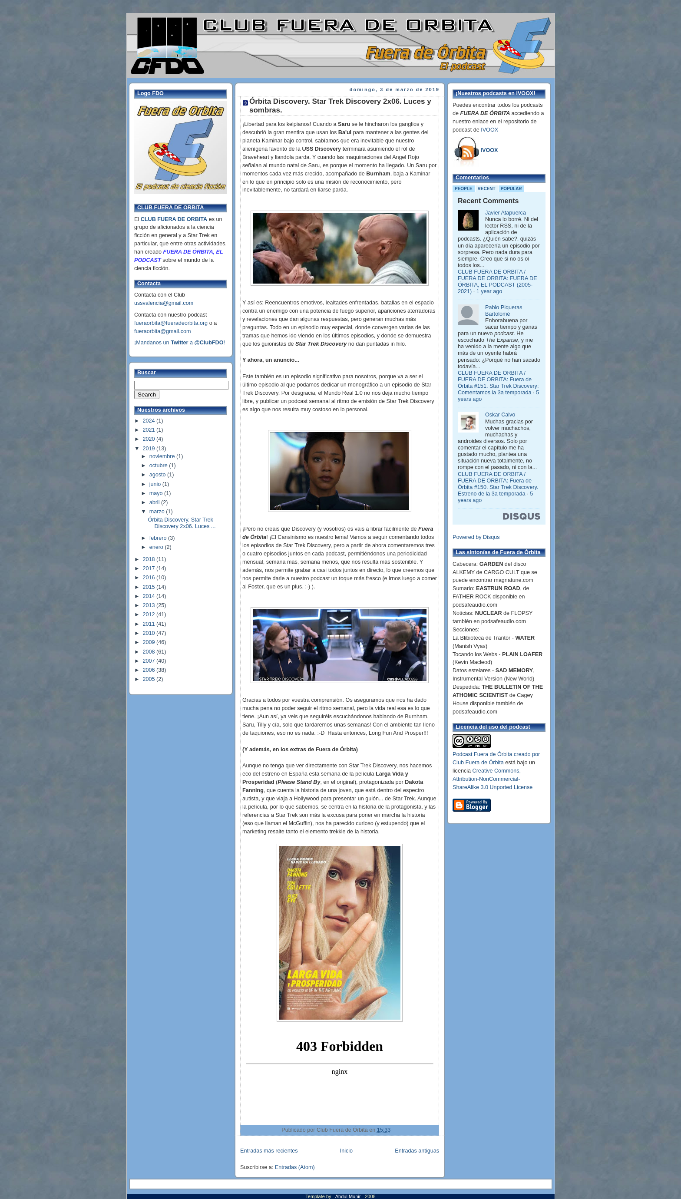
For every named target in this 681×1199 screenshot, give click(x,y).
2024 (150, 421)
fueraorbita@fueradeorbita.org (171, 323)
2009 (150, 642)
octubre (159, 465)
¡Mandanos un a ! (179, 343)
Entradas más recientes (269, 1151)
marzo (157, 512)
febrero (158, 538)
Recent (487, 188)
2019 (150, 449)
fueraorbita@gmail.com (162, 331)
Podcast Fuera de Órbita (482, 754)
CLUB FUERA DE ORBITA (174, 219)
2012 (150, 614)
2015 (150, 587)
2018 (150, 559)
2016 (150, 578)
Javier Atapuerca (505, 213)
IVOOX (489, 130)
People (464, 188)
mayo (156, 493)
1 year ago (489, 291)
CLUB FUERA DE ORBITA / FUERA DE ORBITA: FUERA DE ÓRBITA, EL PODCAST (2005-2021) (497, 281)
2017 (150, 568)
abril (155, 502)
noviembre (162, 456)
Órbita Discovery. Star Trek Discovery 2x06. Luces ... (182, 523)
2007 (150, 661)
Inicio (346, 1151)
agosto (158, 475)
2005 (150, 679)
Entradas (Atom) (295, 1167)
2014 (150, 596)
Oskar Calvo (500, 415)
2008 (150, 652)
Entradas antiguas (417, 1151)
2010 (150, 633)
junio (155, 484)
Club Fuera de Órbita (478, 763)
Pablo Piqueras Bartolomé (503, 310)
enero (157, 547)
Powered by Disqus (476, 537)
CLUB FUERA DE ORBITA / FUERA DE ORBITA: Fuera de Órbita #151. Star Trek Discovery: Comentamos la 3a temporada (498, 383)
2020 (150, 439)
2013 (150, 605)
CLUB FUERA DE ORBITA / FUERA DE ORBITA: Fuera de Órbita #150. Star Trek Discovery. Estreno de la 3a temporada (498, 484)
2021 (150, 430)
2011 (150, 624)
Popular (511, 188)
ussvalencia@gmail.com (163, 303)
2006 (150, 670)
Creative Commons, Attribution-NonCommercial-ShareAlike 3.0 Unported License (492, 779)
